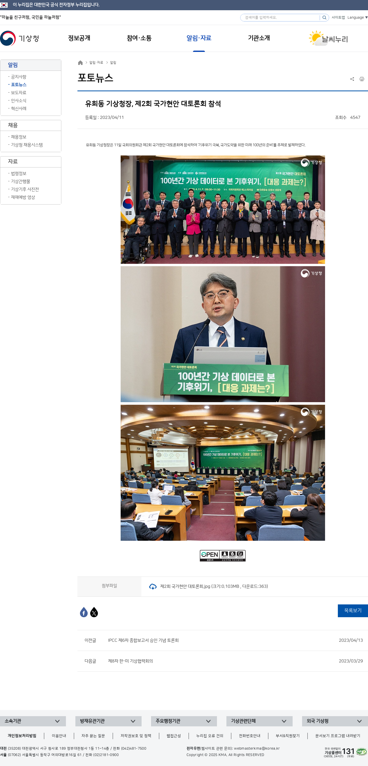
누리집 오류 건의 (209, 736)
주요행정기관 (168, 721)
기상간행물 (20, 181)
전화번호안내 (249, 736)
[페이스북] (84, 612)
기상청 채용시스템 (27, 145)
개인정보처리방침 (22, 736)
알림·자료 (96, 62)
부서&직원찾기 (288, 736)
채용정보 (18, 137)
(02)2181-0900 (106, 755)
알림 (113, 62)
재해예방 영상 (23, 197)
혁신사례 (18, 108)
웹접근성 (174, 736)
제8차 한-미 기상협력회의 (235, 661)
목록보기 (353, 610)
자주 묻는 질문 (93, 736)
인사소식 (18, 100)
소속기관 (13, 721)
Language (356, 18)
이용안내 (59, 736)
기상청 (19, 38)
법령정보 (18, 173)
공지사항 (18, 77)
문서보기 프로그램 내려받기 (337, 736)
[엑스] (94, 612)
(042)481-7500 (133, 749)
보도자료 (18, 93)
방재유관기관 (92, 721)
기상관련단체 (243, 721)
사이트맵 (338, 18)
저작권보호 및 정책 (136, 736)
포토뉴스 (18, 85)
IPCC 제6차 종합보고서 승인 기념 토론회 (235, 640)
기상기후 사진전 (25, 189)
